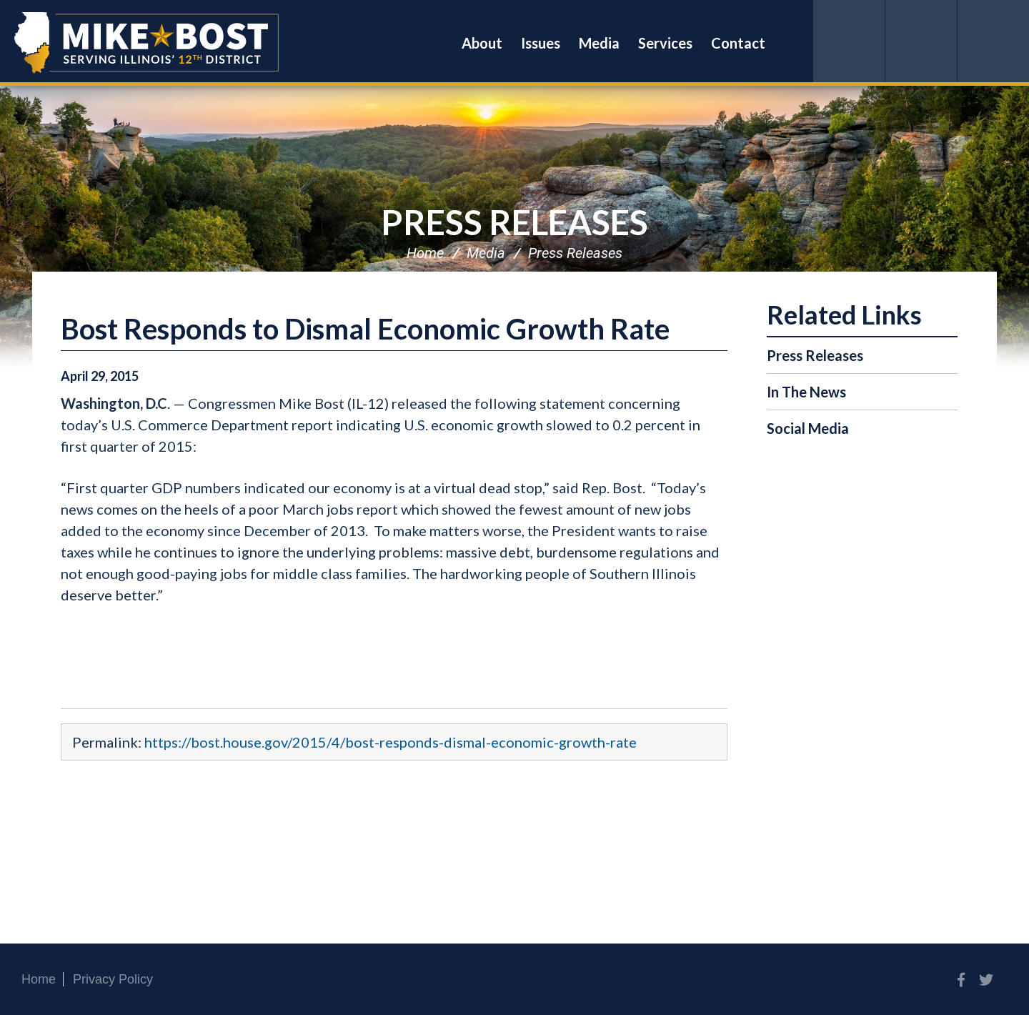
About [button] (482, 42)
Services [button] (665, 42)
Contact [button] (738, 42)
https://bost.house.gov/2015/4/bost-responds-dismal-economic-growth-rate (390, 742)
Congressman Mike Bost (146, 43)
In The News (806, 391)
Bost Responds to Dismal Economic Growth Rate (365, 329)
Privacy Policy (113, 979)
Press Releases (514, 222)
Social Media (808, 428)
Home (425, 253)
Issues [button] (540, 42)
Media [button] (599, 42)
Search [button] (794, 43)
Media (486, 253)
